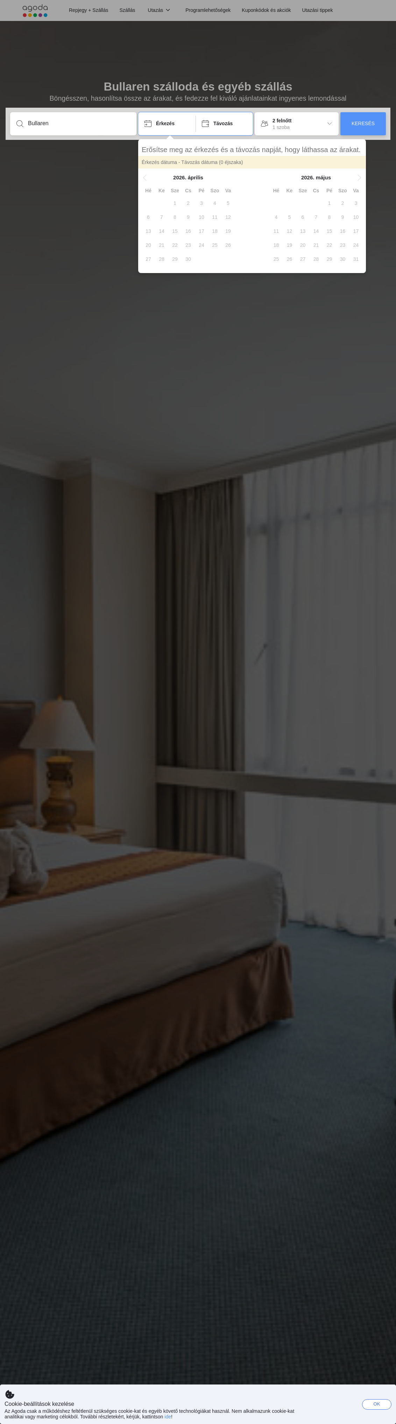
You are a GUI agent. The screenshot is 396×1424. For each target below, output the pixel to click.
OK (377, 1404)
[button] (145, 177)
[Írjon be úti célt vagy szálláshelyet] (79, 123)
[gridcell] (175, 203)
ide (167, 1416)
